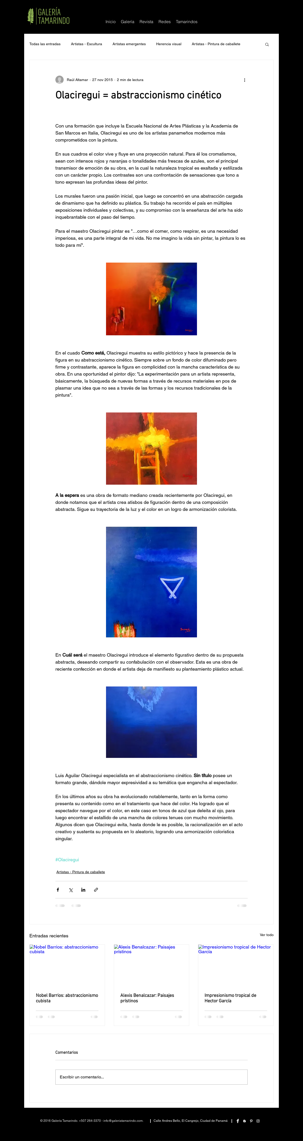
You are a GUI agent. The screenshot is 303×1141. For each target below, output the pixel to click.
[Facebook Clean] (238, 1121)
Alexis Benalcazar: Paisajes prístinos (147, 998)
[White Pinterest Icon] (251, 1121)
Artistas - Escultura (86, 44)
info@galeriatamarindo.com (123, 1121)
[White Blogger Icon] (244, 1121)
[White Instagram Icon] (258, 1121)
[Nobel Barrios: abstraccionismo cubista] (67, 966)
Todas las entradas (45, 44)
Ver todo (267, 935)
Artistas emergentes (129, 44)
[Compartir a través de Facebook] (57, 889)
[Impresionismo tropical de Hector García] (235, 966)
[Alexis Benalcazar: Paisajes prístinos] (151, 966)
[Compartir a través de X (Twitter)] (70, 889)
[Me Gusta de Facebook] (258, 8)
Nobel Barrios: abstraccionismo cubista (67, 998)
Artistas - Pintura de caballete (216, 44)
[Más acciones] (244, 80)
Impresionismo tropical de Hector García (230, 998)
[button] (164, 22)
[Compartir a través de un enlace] (96, 889)
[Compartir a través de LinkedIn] (83, 889)
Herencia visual (168, 44)
